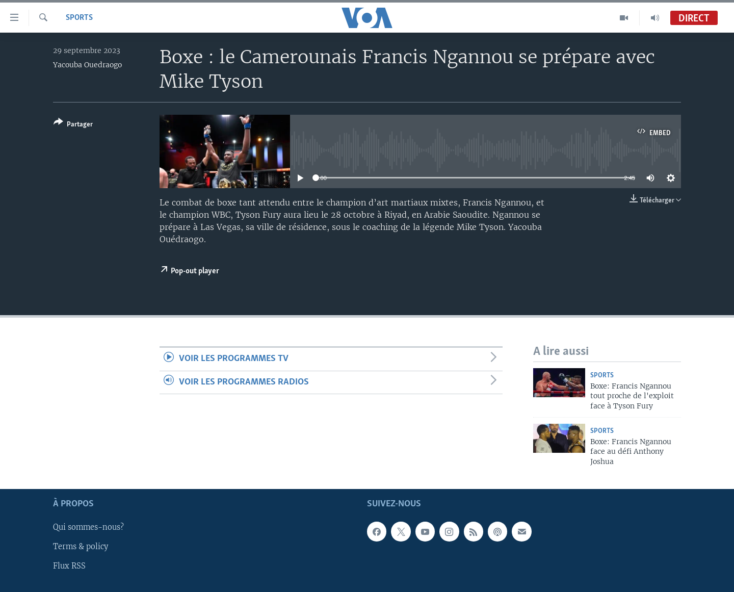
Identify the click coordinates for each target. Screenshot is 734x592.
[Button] (73, 125)
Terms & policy (80, 546)
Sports (79, 18)
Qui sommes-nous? (88, 527)
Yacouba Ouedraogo (87, 64)
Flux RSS (69, 566)
